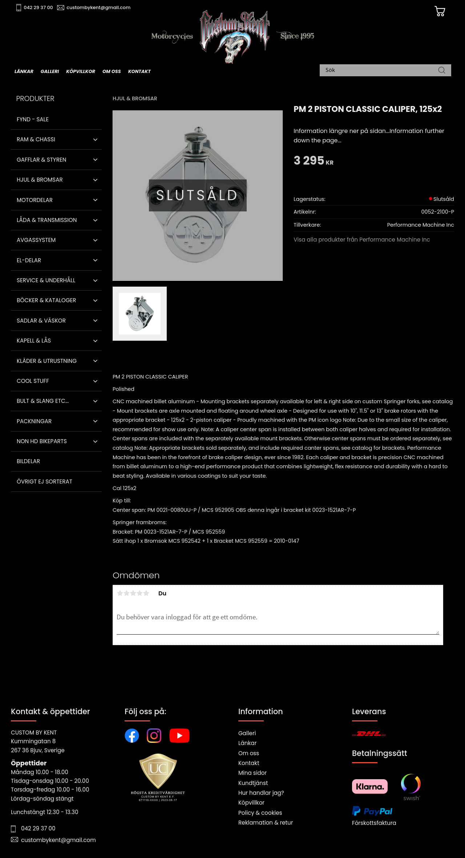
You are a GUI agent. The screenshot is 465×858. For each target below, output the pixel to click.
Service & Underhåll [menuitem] (46, 280)
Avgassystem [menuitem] (36, 240)
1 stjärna (120, 593)
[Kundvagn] (439, 11)
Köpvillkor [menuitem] (80, 71)
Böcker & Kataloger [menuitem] (46, 300)
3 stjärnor (133, 593)
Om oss (248, 753)
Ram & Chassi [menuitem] (36, 139)
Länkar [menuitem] (24, 71)
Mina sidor (252, 773)
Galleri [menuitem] (50, 71)
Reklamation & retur (265, 822)
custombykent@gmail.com (99, 7)
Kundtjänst (253, 783)
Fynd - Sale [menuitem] (33, 119)
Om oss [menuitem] (111, 71)
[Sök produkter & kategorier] (382, 71)
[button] (95, 139)
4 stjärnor (139, 593)
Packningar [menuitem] (34, 421)
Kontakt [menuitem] (139, 71)
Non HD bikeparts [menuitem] (42, 441)
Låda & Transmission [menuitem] (47, 220)
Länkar (247, 743)
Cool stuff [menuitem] (33, 381)
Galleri (247, 733)
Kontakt (248, 763)
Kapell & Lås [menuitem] (34, 340)
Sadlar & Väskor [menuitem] (41, 320)
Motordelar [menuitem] (35, 200)
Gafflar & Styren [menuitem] (41, 159)
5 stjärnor (146, 593)
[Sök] (441, 71)
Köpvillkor (251, 802)
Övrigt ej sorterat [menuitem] (44, 481)
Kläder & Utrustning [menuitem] (47, 361)
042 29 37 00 (38, 7)
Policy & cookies (260, 813)
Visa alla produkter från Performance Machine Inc (362, 239)
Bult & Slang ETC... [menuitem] (43, 401)
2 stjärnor (126, 593)
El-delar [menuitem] (29, 260)
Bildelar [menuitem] (28, 461)
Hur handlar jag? (261, 793)
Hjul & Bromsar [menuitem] (40, 179)
